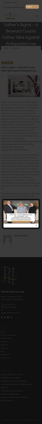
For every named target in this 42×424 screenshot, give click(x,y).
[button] (32, 7)
